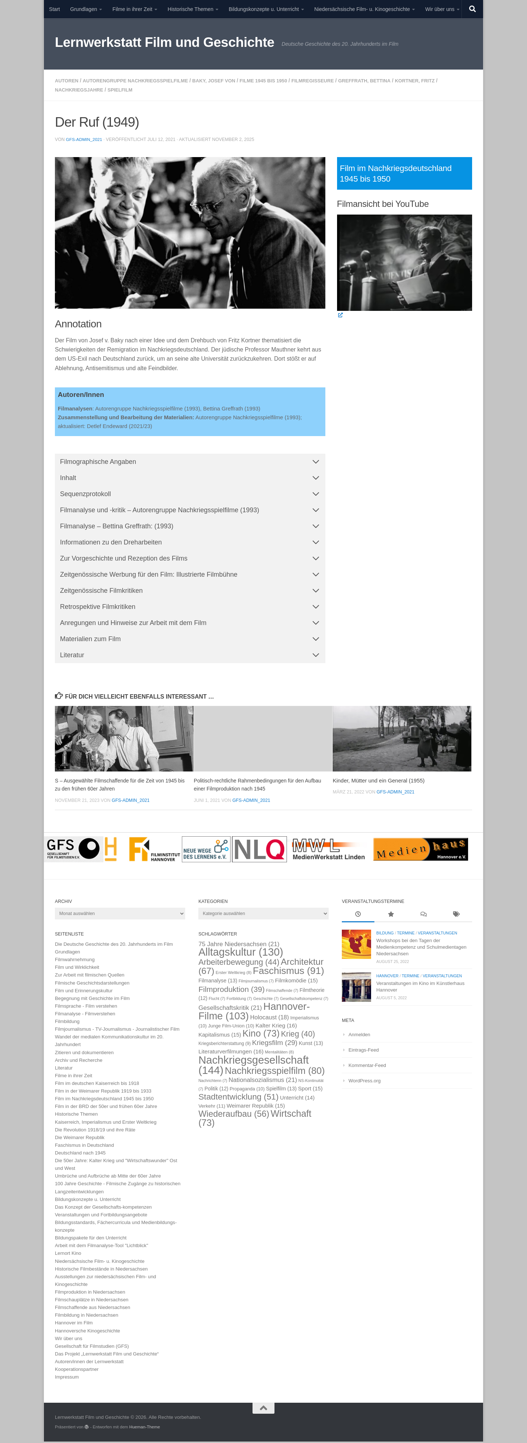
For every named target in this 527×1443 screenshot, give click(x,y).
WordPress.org (364, 1082)
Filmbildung (67, 1023)
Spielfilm (124, 89)
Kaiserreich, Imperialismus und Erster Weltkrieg (106, 1123)
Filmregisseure (331, 80)
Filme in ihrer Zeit (132, 9)
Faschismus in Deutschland (84, 1147)
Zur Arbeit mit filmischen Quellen (89, 976)
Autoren (67, 80)
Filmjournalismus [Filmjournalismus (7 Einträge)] (256, 983)
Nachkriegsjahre (81, 89)
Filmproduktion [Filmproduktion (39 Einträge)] (231, 990)
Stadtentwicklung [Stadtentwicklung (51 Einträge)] (238, 1098)
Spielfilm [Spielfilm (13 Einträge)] (281, 1090)
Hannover (387, 977)
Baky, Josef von (225, 80)
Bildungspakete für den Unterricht (91, 1239)
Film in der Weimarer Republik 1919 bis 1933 (103, 1093)
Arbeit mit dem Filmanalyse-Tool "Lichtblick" (101, 1247)
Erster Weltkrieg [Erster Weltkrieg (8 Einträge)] (233, 974)
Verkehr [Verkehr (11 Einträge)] (211, 1108)
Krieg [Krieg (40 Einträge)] (298, 1035)
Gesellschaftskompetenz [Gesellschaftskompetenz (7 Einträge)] (304, 1000)
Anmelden (359, 1036)
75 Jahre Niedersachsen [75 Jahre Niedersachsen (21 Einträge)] (238, 945)
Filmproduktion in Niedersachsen (90, 1294)
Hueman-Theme (144, 1428)
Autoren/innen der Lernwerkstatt (89, 1363)
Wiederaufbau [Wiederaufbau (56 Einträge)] (233, 1115)
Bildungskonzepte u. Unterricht (264, 9)
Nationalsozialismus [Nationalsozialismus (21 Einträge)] (263, 1081)
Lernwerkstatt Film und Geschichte (164, 42)
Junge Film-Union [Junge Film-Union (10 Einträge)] (231, 1027)
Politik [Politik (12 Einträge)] (216, 1090)
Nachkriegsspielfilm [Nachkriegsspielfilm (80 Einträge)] (275, 1072)
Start (54, 9)
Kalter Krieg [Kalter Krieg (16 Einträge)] (276, 1027)
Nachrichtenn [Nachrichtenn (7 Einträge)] (212, 1082)
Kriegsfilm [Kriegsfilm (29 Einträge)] (275, 1044)
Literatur (63, 1069)
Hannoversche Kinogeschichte (87, 1332)
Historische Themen (190, 9)
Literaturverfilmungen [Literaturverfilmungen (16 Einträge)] (231, 1053)
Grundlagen (83, 9)
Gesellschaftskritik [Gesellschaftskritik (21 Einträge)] (230, 1009)
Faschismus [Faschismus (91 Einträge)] (288, 972)
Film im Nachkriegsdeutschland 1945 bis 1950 (104, 1100)
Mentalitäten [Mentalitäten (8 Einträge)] (279, 1054)
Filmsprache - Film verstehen (86, 1008)
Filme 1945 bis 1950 (278, 80)
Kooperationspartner (77, 1371)
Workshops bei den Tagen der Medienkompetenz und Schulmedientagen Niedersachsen (421, 948)
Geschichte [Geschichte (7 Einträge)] (266, 1000)
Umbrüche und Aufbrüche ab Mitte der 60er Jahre (108, 1177)
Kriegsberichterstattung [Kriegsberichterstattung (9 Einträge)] (224, 1045)
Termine (406, 935)
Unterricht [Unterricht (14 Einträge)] (297, 1099)
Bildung (385, 935)
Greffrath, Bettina (387, 80)
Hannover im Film (74, 1324)
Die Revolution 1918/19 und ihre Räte (95, 1131)
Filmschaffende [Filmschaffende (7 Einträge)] (282, 992)
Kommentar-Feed (367, 1067)
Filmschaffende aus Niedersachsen (92, 1309)
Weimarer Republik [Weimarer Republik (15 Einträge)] (256, 1107)
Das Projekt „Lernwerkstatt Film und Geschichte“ (107, 1355)
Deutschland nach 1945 (80, 1154)
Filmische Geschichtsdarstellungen (92, 984)
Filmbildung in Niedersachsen (86, 1317)
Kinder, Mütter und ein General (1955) (379, 782)
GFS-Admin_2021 (85, 138)
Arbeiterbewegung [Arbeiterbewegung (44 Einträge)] (238, 963)
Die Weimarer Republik (79, 1139)
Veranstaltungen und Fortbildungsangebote (101, 1216)
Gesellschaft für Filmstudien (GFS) (92, 1348)
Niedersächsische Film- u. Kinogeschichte (362, 9)
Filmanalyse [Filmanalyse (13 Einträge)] (217, 982)
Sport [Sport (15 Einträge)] (310, 1090)
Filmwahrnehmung (74, 961)
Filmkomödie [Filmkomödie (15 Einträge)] (296, 982)
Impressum (67, 1378)
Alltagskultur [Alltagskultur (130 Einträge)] (240, 954)
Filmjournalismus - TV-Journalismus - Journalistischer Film (117, 1031)
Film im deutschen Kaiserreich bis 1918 (97, 1085)
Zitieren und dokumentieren (84, 1054)
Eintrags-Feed (363, 1051)
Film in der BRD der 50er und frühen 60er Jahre (106, 1108)
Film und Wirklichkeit (77, 969)
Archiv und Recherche (78, 1061)
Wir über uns (440, 9)
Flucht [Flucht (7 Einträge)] (217, 1000)
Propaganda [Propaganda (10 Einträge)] (247, 1090)
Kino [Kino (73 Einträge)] (261, 1035)
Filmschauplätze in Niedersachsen (91, 1301)
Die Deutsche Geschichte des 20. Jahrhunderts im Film (114, 946)
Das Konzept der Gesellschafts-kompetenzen (103, 1209)
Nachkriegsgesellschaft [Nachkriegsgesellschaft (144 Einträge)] (253, 1067)
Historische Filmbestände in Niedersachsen (101, 1270)
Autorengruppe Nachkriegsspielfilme (141, 80)
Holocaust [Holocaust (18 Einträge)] (269, 1019)
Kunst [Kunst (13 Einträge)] (311, 1045)
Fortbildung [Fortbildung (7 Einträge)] (239, 1000)
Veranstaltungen (437, 935)
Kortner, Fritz (440, 80)
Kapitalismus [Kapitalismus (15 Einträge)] (219, 1036)
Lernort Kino (68, 1255)
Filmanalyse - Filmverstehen (85, 1015)
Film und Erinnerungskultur (84, 992)
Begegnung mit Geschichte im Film (92, 1000)
